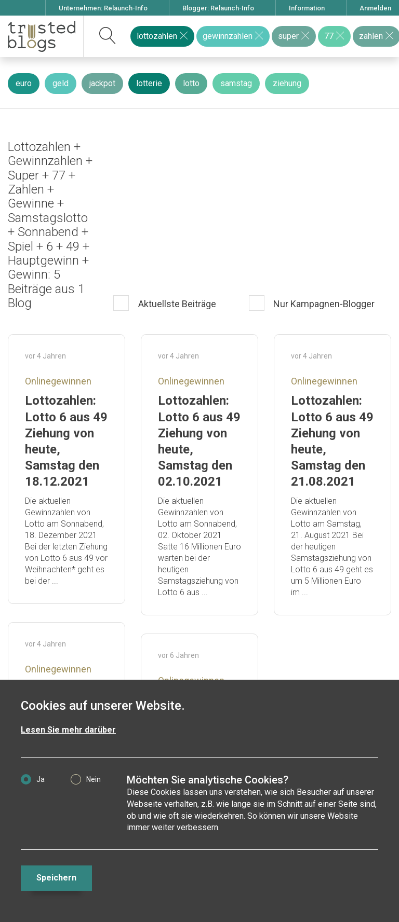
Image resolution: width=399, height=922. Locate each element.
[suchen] (107, 36)
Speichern (56, 878)
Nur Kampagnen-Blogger (323, 303)
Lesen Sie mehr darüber (68, 730)
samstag (236, 83)
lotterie (149, 83)
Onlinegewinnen (58, 381)
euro (24, 83)
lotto (191, 83)
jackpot (102, 83)
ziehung (287, 83)
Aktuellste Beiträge (176, 303)
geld (60, 83)
